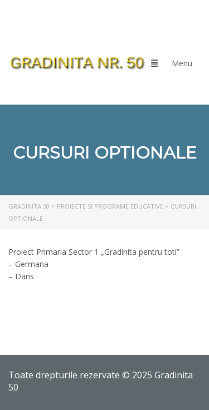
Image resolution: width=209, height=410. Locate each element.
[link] (76, 63)
